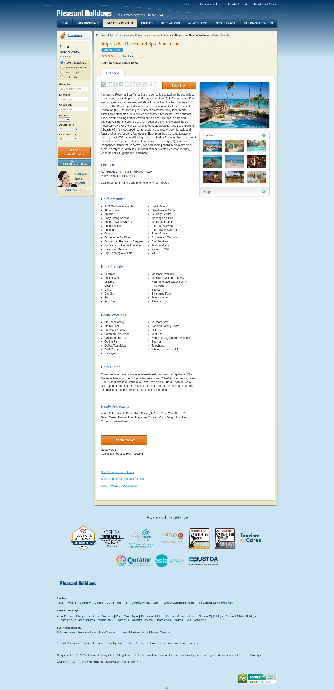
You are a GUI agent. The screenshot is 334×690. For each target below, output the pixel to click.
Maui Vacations (87, 632)
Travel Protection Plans (142, 643)
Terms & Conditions (68, 643)
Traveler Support (237, 4)
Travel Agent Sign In (265, 4)
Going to (64, 84)
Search (74, 152)
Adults (66, 124)
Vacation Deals (88, 23)
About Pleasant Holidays (71, 616)
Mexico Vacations (161, 632)
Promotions (75, 35)
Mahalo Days (105, 620)
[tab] (234, 135)
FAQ (188, 620)
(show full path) (220, 35)
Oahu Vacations (66, 632)
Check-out (65, 104)
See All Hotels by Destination (119, 485)
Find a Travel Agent (127, 616)
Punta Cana (142, 35)
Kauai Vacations (108, 632)
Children (68, 134)
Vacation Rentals (120, 23)
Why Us (188, 4)
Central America (141, 602)
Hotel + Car (70, 76)
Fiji (126, 602)
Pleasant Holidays (106, 35)
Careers (193, 643)
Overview (112, 73)
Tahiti (118, 602)
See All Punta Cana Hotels (117, 472)
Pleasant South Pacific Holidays (77, 620)
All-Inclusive (198, 23)
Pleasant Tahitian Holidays (241, 616)
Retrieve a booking (210, 4)
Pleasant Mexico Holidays (180, 616)
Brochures (107, 616)
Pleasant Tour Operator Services (134, 620)
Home (64, 23)
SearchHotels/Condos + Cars (74, 162)
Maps (207, 191)
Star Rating (128, 56)
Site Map (62, 598)
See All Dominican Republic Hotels (122, 479)
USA (109, 602)
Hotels (155, 35)
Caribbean (85, 602)
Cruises (147, 23)
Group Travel (226, 23)
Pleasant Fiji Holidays (211, 616)
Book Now (179, 85)
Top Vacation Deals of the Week (216, 602)
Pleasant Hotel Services (169, 620)
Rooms (63, 115)
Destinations (170, 23)
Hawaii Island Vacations (134, 632)
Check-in (64, 94)
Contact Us (200, 620)
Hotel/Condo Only (75, 62)
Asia (155, 602)
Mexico (72, 602)
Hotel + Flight (72, 72)
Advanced (65, 56)
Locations (93, 616)
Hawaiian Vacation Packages (178, 602)
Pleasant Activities (258, 23)
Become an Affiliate (152, 616)
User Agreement (116, 643)
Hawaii (60, 602)
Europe (99, 602)
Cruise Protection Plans (171, 643)
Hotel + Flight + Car (75, 67)
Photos (208, 135)
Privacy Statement (93, 643)
